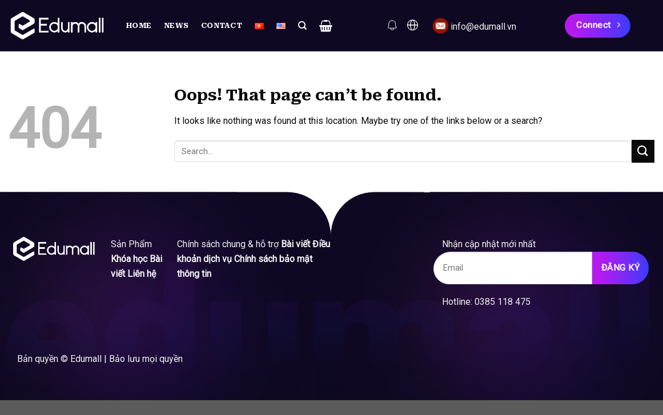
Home (138, 25)
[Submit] (643, 151)
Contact (221, 25)
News (176, 25)
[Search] (302, 26)
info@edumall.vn (483, 26)
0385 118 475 (506, 301)
